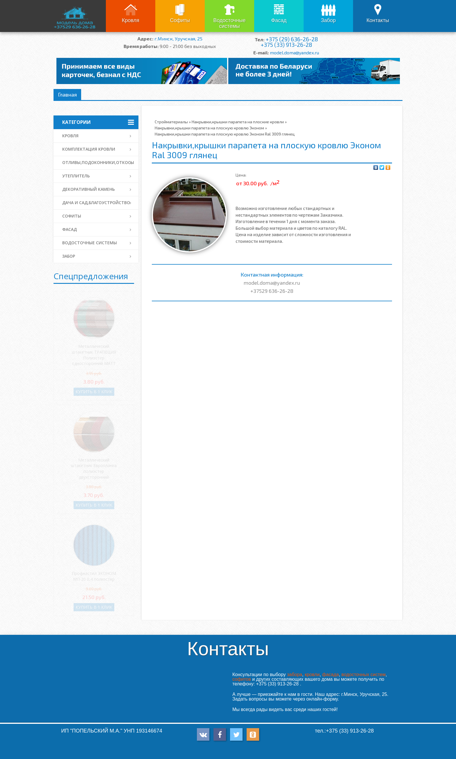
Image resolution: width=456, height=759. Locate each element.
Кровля (130, 20)
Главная (67, 94)
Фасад (278, 20)
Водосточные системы (229, 23)
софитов (241, 679)
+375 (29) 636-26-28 (292, 39)
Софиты (180, 20)
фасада (330, 674)
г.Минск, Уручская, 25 (178, 38)
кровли (312, 674)
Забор (328, 20)
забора (294, 674)
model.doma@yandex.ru (294, 52)
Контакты (377, 20)
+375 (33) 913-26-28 (286, 44)
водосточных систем (363, 674)
